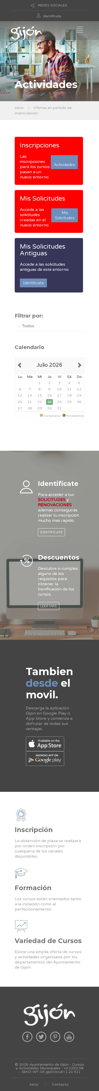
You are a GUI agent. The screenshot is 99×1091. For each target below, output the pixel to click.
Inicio (19, 108)
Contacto (60, 1084)
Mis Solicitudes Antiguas (42, 250)
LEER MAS (48, 606)
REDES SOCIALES (52, 5)
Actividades (64, 162)
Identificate (52, 16)
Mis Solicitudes (42, 198)
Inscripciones (39, 145)
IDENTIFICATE (51, 532)
